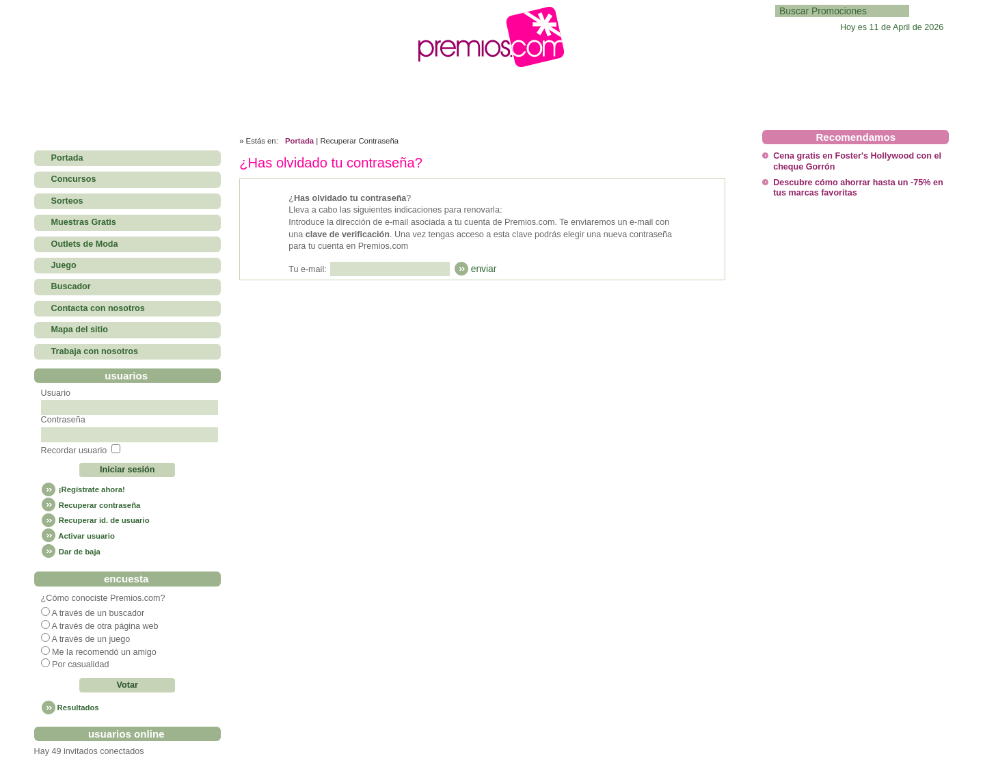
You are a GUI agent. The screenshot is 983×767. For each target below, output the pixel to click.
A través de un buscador (97, 613)
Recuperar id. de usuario (95, 520)
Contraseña (63, 420)
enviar (484, 268)
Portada (299, 141)
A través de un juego (90, 639)
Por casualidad (80, 664)
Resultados (78, 707)
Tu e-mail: (307, 269)
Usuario (55, 393)
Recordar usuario (74, 450)
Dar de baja (70, 552)
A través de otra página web (104, 626)
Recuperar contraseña (91, 505)
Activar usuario (78, 536)
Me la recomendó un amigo (104, 652)
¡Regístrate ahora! (83, 489)
